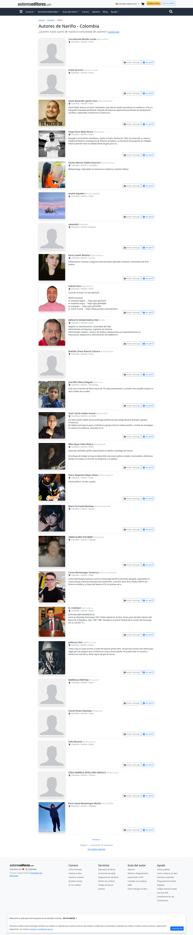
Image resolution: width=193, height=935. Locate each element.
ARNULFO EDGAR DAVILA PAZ (83, 320)
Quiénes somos (75, 881)
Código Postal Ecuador (167, 889)
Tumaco (92, 775)
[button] (21, 12)
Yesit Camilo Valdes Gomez (82, 413)
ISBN (130, 885)
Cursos (85, 11)
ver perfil (148, 62)
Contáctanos (162, 900)
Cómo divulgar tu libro (137, 889)
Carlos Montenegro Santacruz (83, 572)
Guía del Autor (70, 11)
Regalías (160, 885)
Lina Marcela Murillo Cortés (82, 39)
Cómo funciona (75, 869)
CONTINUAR (177, 928)
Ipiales (91, 509)
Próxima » (96, 839)
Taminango (93, 385)
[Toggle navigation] (171, 12)
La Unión (92, 416)
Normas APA (162, 892)
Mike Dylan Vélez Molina (80, 444)
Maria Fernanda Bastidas (81, 506)
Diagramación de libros (108, 877)
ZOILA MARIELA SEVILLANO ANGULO (87, 772)
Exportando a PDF (135, 877)
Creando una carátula (137, 881)
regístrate (113, 31)
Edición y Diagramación (138, 873)
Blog (105, 11)
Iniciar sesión (168, 3)
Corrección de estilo (107, 873)
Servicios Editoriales (48, 11)
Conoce (29, 11)
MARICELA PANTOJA (78, 679)
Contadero (93, 165)
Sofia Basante (75, 741)
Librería (96, 11)
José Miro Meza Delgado (80, 382)
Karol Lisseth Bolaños (79, 255)
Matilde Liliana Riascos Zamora (84, 351)
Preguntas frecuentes (166, 881)
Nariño (84, 41)
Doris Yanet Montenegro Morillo (84, 803)
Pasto (91, 41)
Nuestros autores (76, 877)
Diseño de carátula (106, 881)
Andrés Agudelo (76, 193)
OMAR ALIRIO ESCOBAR (80, 537)
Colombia (50, 20)
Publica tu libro (75, 873)
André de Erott (75, 70)
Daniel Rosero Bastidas (80, 710)
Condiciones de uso (165, 896)
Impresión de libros (106, 869)
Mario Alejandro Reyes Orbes (83, 475)
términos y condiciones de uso (41, 929)
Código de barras (105, 885)
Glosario (131, 869)
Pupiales (92, 539)
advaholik (73, 224)
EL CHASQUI (74, 608)
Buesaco (92, 227)
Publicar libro (153, 3)
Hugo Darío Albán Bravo (80, 131)
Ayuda (114, 11)
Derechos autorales (165, 877)
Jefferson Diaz (75, 642)
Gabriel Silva (74, 286)
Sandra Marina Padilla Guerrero (84, 162)
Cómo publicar (163, 869)
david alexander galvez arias (82, 100)
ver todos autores (96, 849)
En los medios (75, 885)
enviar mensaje (132, 62)
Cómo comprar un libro (167, 873)
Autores (41, 20)
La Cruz (92, 258)
